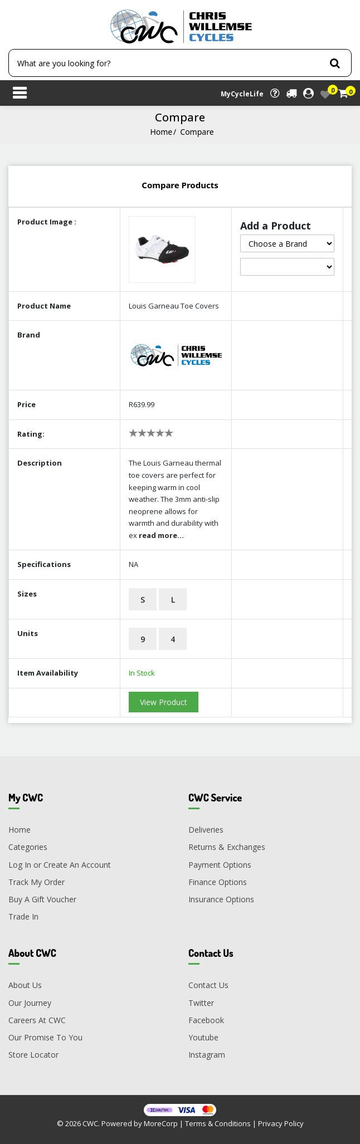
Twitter (201, 1003)
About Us (25, 985)
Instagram (206, 1054)
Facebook (206, 1020)
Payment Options (219, 864)
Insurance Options (221, 899)
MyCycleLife (242, 94)
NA (133, 564)
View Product (163, 702)
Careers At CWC (37, 1020)
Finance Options (217, 882)
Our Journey (29, 1003)
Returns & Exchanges (226, 847)
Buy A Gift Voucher (42, 899)
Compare (196, 131)
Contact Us (208, 985)
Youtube (203, 1037)
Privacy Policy (281, 1123)
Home (161, 131)
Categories (27, 847)
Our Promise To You (45, 1037)
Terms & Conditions (218, 1123)
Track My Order (36, 882)
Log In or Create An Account (59, 864)
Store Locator (33, 1054)
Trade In (23, 916)
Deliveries (205, 829)
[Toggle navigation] (19, 94)
